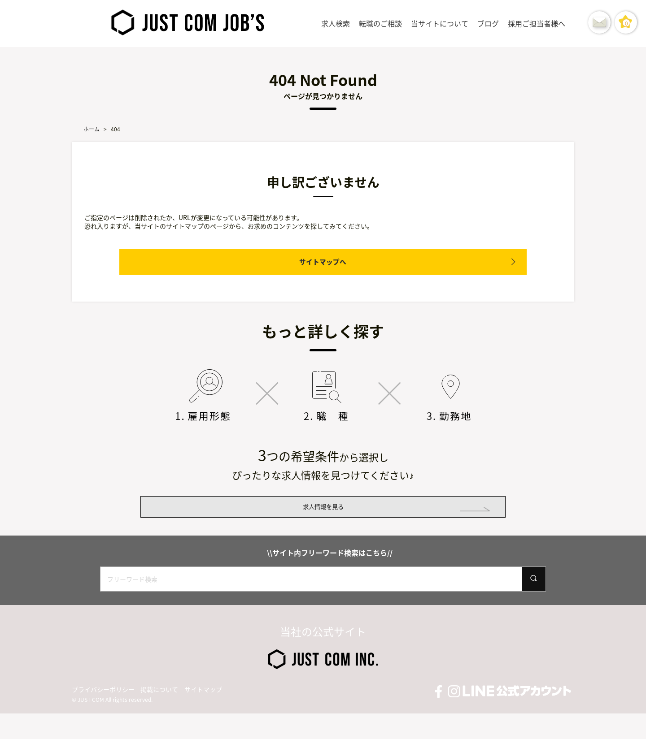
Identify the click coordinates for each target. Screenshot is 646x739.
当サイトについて (439, 23)
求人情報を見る (323, 519)
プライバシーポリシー (103, 715)
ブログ (488, 23)
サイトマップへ (323, 261)
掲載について (159, 715)
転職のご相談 (380, 23)
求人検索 (335, 23)
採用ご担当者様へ (536, 23)
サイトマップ (203, 715)
